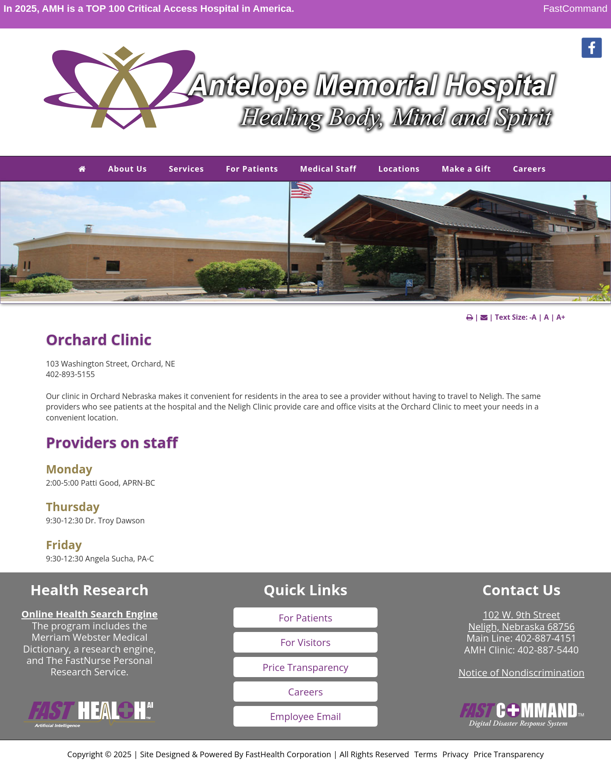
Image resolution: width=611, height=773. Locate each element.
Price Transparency (306, 667)
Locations (399, 168)
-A (533, 317)
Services (186, 168)
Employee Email (305, 716)
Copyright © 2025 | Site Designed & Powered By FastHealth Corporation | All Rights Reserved (238, 754)
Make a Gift (466, 168)
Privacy (455, 754)
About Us (127, 168)
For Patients (252, 168)
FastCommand (575, 8)
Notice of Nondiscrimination (522, 672)
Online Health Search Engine (89, 613)
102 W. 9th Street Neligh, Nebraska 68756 (521, 620)
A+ (560, 317)
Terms (426, 754)
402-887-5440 (548, 649)
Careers (529, 168)
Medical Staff (328, 168)
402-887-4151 (545, 637)
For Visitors (305, 642)
